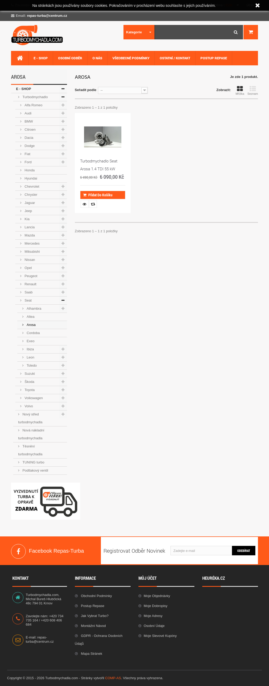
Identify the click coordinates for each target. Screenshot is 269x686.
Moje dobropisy (155, 606)
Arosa (31, 325)
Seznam (252, 90)
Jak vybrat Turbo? (94, 616)
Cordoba (33, 333)
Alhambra (33, 308)
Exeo (30, 341)
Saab (28, 292)
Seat (28, 300)
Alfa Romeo (33, 105)
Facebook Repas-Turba (18, 551)
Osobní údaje (154, 626)
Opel (28, 268)
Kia (26, 219)
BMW (28, 121)
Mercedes (32, 243)
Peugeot (30, 276)
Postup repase (92, 606)
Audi (28, 113)
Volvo (28, 406)
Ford (28, 162)
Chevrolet (31, 186)
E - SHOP (23, 89)
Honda (29, 170)
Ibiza (30, 349)
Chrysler (30, 195)
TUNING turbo (33, 462)
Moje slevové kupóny (160, 636)
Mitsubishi (32, 252)
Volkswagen (33, 398)
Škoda (29, 382)
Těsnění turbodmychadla (30, 450)
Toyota (29, 390)
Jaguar (29, 203)
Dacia (28, 138)
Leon (30, 357)
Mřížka (240, 90)
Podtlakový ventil (35, 470)
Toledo (31, 365)
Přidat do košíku (97, 194)
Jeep (28, 211)
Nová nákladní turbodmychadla (31, 434)
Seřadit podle (85, 90)
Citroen (30, 129)
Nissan (29, 260)
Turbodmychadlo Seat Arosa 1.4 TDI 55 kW (98, 164)
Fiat (27, 154)
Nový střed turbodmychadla (30, 418)
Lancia (29, 227)
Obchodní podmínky (96, 596)
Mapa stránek (91, 654)
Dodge (29, 146)
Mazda (29, 235)
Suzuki (29, 374)
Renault (30, 284)
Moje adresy (153, 616)
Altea (30, 317)
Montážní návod (93, 626)
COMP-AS (113, 678)
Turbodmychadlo (35, 97)
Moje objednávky (157, 596)
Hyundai (30, 178)
